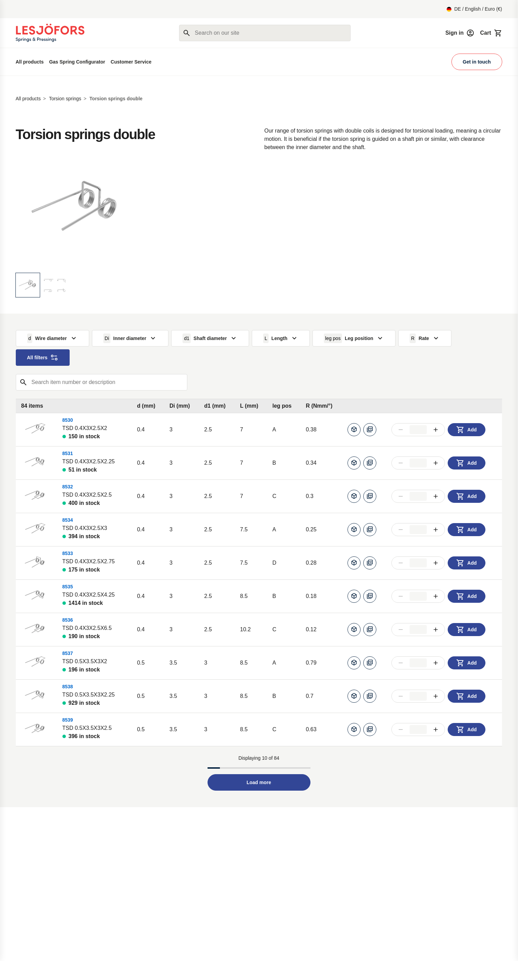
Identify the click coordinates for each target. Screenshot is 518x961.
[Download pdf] (369, 429)
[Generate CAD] (354, 429)
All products (30, 62)
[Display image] (28, 285)
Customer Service (131, 62)
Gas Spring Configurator (77, 62)
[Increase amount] (436, 429)
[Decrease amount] (401, 429)
